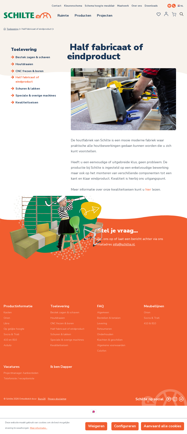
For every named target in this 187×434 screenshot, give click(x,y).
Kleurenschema (73, 5)
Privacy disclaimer (57, 398)
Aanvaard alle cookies (162, 426)
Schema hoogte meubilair (100, 5)
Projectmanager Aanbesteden (21, 373)
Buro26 (41, 398)
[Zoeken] (182, 14)
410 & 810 (150, 323)
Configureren (125, 426)
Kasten (8, 312)
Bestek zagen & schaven (33, 57)
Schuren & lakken (28, 89)
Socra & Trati (11, 334)
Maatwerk (123, 5)
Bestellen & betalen (109, 318)
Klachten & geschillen (110, 340)
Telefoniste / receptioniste (19, 378)
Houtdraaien (24, 64)
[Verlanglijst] (158, 14)
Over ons (136, 5)
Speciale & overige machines (36, 96)
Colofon (101, 350)
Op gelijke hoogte (14, 329)
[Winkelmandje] (173, 15)
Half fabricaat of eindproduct (27, 79)
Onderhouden (105, 334)
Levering (102, 323)
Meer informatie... (38, 428)
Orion (7, 318)
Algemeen (103, 312)
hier (148, 189)
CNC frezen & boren (29, 71)
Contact (56, 5)
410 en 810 (10, 340)
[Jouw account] (166, 15)
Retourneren (104, 329)
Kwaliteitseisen (27, 102)
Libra (6, 323)
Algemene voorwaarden (111, 345)
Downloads (151, 5)
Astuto (8, 345)
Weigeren (96, 426)
